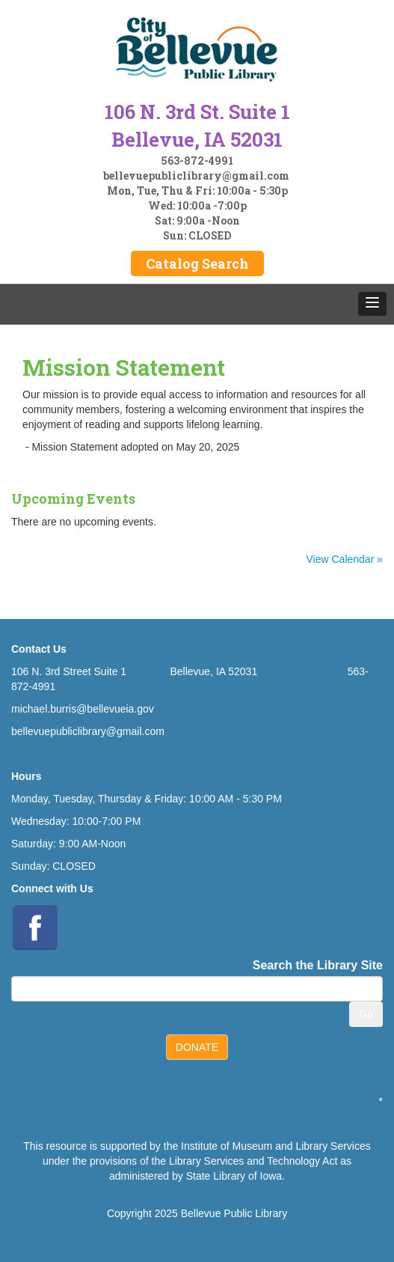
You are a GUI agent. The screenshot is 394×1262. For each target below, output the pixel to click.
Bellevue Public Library (234, 1213)
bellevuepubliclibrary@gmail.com (196, 175)
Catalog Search (197, 263)
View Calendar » (345, 559)
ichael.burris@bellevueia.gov (87, 709)
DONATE (197, 1047)
